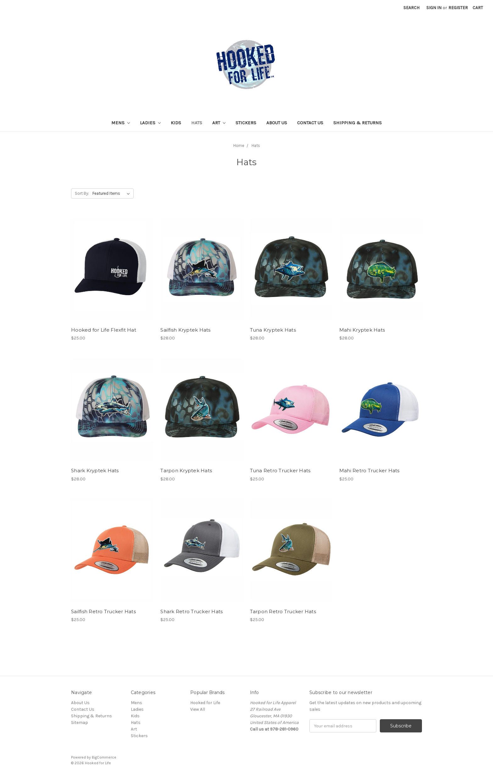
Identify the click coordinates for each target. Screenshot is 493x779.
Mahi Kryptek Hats (362, 330)
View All (197, 709)
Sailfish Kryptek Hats (185, 330)
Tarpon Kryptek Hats (186, 471)
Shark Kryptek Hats (95, 471)
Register (458, 7)
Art (218, 123)
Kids (176, 123)
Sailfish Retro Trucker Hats (103, 611)
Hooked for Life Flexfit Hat (103, 330)
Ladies (150, 123)
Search (411, 7)
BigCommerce (104, 757)
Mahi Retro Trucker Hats (369, 471)
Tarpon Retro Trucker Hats (283, 611)
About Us (276, 123)
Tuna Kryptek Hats (273, 330)
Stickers (245, 123)
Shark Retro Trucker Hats (191, 611)
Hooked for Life (205, 702)
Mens (120, 123)
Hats (196, 123)
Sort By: (82, 193)
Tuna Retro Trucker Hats (280, 471)
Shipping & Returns (357, 123)
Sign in (433, 7)
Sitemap (79, 722)
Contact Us (310, 123)
